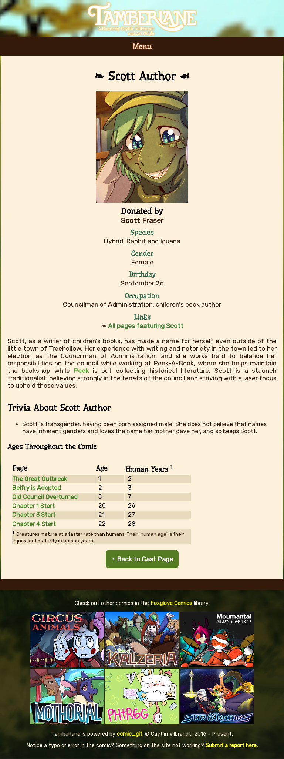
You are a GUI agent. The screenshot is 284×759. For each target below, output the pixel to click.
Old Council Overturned (45, 497)
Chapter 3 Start (33, 514)
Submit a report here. (232, 745)
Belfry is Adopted (36, 487)
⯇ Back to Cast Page (142, 559)
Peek (81, 370)
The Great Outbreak (39, 478)
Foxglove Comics (171, 603)
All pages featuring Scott (145, 326)
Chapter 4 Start (34, 524)
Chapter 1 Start (33, 505)
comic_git (129, 734)
